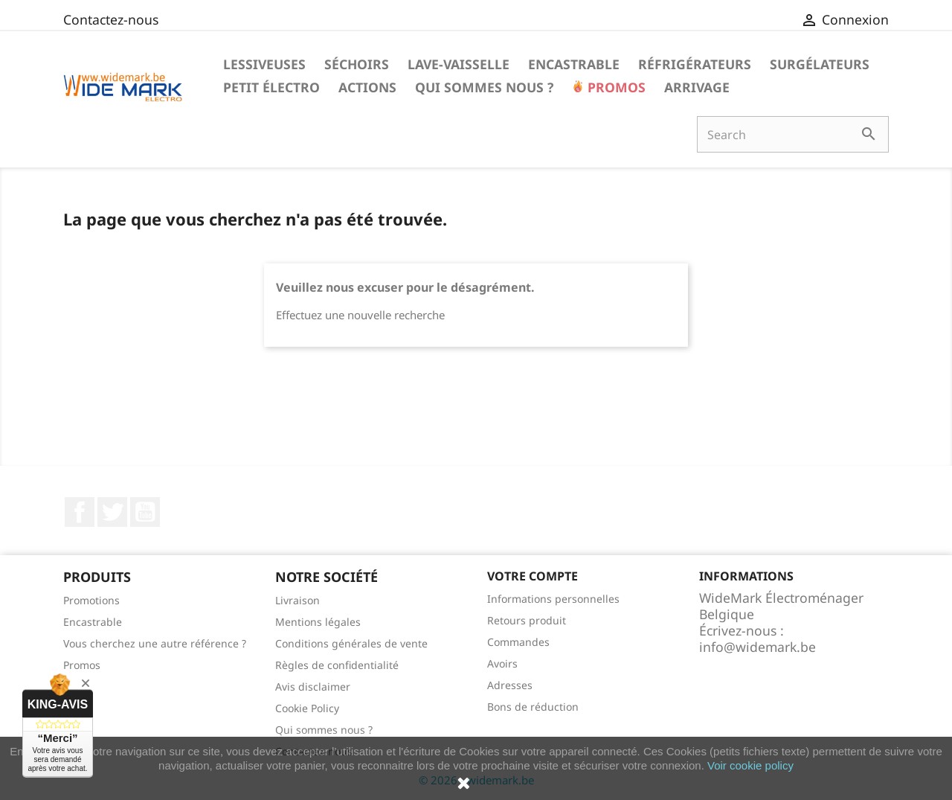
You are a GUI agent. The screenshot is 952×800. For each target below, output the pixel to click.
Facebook (79, 512)
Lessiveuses (264, 64)
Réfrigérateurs (694, 64)
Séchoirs (356, 64)
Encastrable (574, 64)
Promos (615, 87)
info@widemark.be (757, 647)
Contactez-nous (110, 19)
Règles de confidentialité (337, 665)
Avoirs (502, 663)
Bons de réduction (533, 707)
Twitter (112, 512)
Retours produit (526, 620)
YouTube (145, 512)
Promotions (91, 600)
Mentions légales (318, 622)
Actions (367, 87)
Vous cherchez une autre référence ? (154, 643)
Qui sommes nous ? (484, 87)
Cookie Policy (307, 708)
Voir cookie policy (750, 765)
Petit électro (271, 87)
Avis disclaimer (312, 686)
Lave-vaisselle (458, 64)
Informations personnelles (553, 599)
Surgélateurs (819, 64)
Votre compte (532, 576)
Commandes (518, 642)
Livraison (297, 600)
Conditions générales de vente (351, 643)
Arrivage (697, 87)
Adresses (510, 685)
